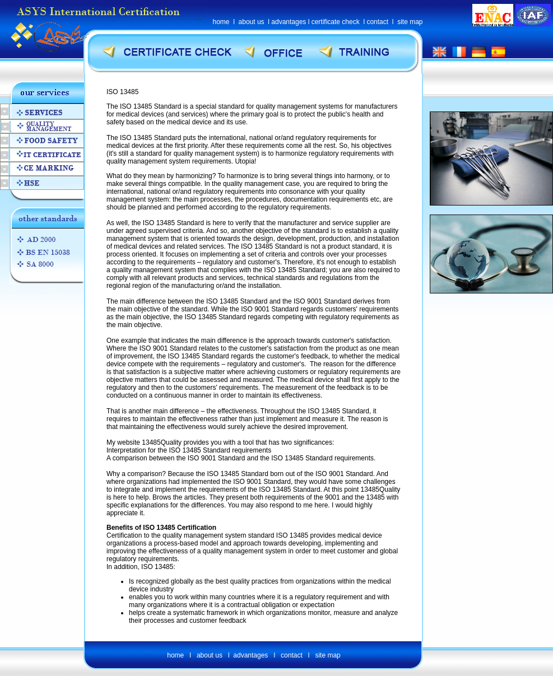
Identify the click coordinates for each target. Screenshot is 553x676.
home (221, 22)
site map (409, 22)
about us (251, 22)
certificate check (336, 22)
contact (377, 22)
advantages (288, 22)
